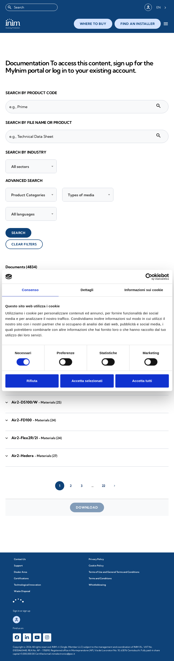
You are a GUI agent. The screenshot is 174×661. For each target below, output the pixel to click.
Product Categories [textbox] (28, 195)
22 (103, 486)
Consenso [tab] (30, 290)
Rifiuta (32, 381)
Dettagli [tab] (87, 290)
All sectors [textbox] (20, 166)
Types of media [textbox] (81, 195)
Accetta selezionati (87, 381)
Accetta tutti (142, 381)
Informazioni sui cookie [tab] (143, 290)
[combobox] (31, 7)
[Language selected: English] (161, 7)
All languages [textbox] (23, 214)
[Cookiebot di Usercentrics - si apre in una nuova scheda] (149, 276)
